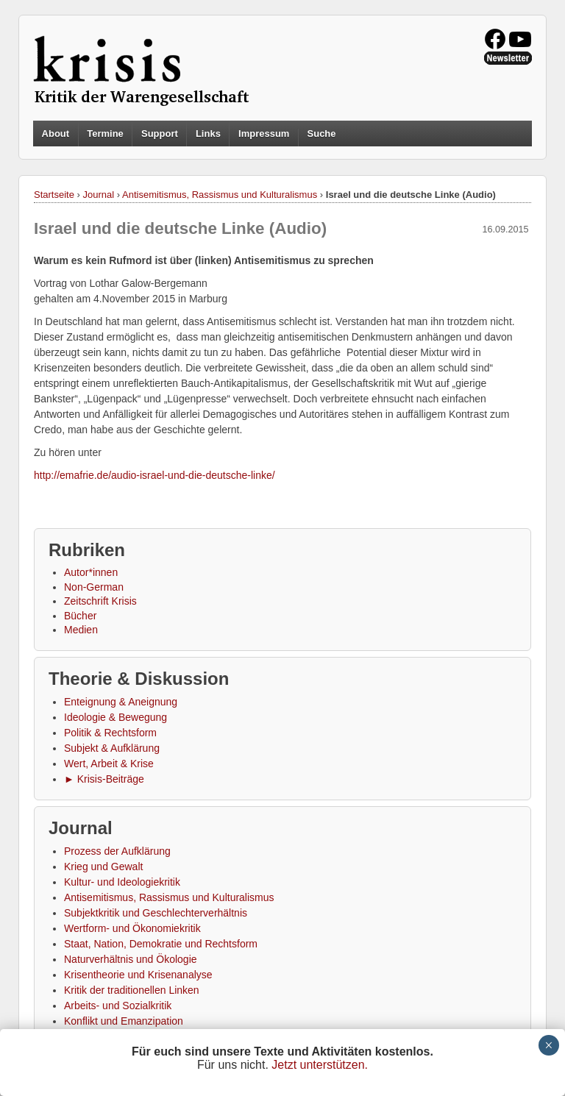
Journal (99, 194)
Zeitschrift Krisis (100, 601)
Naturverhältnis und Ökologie (130, 959)
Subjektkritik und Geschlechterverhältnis (155, 913)
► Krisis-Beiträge (104, 779)
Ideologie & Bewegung (115, 717)
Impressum (263, 133)
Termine (105, 133)
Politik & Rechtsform (110, 733)
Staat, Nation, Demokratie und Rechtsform (160, 944)
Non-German (94, 587)
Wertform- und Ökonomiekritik (132, 928)
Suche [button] (322, 134)
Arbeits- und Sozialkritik (117, 1005)
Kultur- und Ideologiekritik (122, 882)
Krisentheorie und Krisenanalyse (138, 975)
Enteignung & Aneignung (120, 702)
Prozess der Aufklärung (117, 851)
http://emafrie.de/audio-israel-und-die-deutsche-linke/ (154, 475)
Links (208, 133)
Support (159, 133)
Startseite (54, 194)
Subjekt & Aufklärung (112, 748)
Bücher (80, 616)
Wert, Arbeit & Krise (109, 763)
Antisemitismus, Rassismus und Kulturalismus (219, 194)
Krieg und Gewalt (103, 866)
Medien (81, 630)
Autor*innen (91, 572)
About (56, 133)
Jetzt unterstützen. (319, 1064)
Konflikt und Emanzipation (123, 1021)
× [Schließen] (548, 1045)
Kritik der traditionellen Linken (131, 990)
